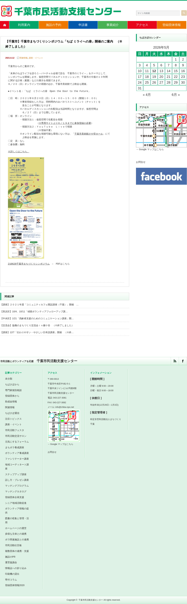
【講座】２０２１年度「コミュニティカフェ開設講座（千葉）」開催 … (39, 304)
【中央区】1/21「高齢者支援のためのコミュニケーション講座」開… (37, 318)
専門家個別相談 (13, 390)
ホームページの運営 (15, 528)
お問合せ (140, 162)
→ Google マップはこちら (150, 149)
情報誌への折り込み (15, 568)
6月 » (176, 94)
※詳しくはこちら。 (19, 151)
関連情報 (23, 58)
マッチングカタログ (15, 491)
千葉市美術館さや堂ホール (89, 134)
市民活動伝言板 (13, 545)
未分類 (8, 378)
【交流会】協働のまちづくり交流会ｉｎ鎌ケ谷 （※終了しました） (37, 325)
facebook (183, 361)
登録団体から (12, 395)
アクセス (142, 25)
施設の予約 (53, 25)
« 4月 (147, 94)
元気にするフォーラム (17, 441)
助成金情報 (11, 401)
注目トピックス (13, 418)
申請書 (83, 25)
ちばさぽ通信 (12, 413)
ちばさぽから (12, 384)
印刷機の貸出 (12, 574)
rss (175, 361)
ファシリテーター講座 (17, 458)
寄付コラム (11, 579)
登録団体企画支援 (14, 497)
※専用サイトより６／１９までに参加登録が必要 (65, 123)
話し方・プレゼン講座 (17, 480)
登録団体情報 (171, 25)
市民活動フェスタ (14, 430)
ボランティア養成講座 (17, 453)
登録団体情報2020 (15, 585)
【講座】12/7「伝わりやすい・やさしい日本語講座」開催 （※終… (37, 332)
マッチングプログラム (17, 485)
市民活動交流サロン (15, 436)
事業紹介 (112, 25)
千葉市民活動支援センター (90, 600)
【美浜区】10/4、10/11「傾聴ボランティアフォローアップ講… (34, 311)
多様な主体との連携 (15, 533)
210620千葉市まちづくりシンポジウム (29, 264)
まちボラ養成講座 (14, 447)
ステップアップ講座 (15, 474)
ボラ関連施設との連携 (17, 539)
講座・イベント (36, 58)
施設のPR (10, 556)
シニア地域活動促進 (15, 503)
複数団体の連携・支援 (17, 551)
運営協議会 (11, 562)
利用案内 (24, 25)
